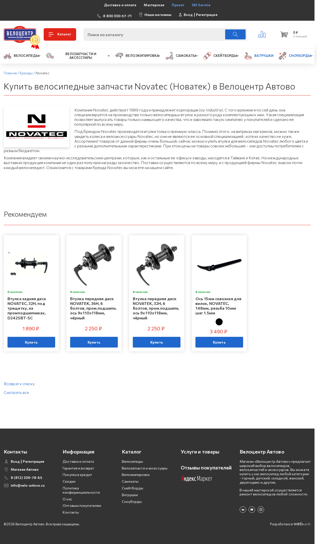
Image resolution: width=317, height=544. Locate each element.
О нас (67, 497)
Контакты (71, 510)
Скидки (69, 479)
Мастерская (154, 5)
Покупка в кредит (77, 472)
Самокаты (130, 479)
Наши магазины (158, 13)
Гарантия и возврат (78, 466)
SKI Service (201, 5)
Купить (31, 340)
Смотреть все (16, 390)
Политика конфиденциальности (81, 488)
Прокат (178, 5)
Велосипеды (132, 459)
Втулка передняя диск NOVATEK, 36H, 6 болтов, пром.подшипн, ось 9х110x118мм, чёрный (93, 306)
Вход (188, 13)
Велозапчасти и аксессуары (145, 466)
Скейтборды (133, 486)
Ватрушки (130, 492)
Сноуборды (132, 499)
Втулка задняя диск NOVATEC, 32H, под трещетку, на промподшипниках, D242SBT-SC (26, 306)
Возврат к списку (19, 381)
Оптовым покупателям (82, 503)
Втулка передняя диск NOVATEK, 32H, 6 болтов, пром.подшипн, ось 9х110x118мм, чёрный (156, 306)
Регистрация (206, 13)
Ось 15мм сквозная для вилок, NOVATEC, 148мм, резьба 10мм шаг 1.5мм (218, 303)
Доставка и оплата (120, 5)
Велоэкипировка (136, 472)
